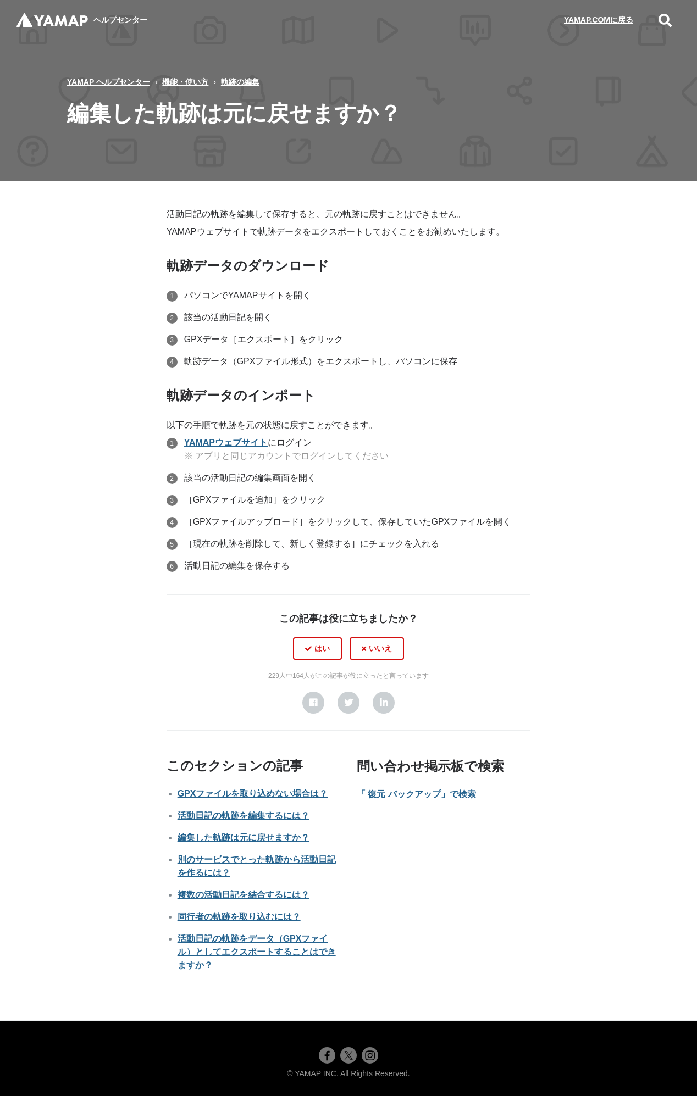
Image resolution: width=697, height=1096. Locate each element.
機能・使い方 (185, 81)
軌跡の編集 (240, 81)
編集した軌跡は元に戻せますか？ (243, 837)
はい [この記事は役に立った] (322, 648)
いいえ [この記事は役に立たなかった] (380, 648)
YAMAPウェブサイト (226, 442)
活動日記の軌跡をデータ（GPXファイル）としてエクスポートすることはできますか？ (257, 952)
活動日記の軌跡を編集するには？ (243, 815)
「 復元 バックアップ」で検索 (416, 794)
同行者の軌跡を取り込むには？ (239, 916)
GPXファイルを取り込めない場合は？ (253, 793)
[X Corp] (348, 703)
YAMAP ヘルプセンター (108, 81)
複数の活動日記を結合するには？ (243, 894)
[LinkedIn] (384, 703)
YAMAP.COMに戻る (598, 19)
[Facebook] (313, 703)
